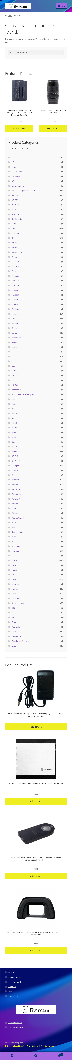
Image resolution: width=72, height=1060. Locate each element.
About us (12, 986)
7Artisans (16, 176)
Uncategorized (18, 603)
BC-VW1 (15, 209)
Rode (14, 541)
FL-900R (15, 299)
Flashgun (15, 309)
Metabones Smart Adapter (23, 394)
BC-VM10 (15, 204)
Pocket (15, 513)
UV (13, 617)
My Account (12, 1056)
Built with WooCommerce (43, 1046)
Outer (14, 475)
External (15, 266)
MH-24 (14, 413)
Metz (14, 404)
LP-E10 (15, 375)
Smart (14, 570)
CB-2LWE (15, 233)
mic (13, 418)
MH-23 (14, 408)
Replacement (17, 532)
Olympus (15, 465)
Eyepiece (15, 276)
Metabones (16, 389)
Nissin (14, 451)
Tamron (15, 589)
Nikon (14, 446)
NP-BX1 (15, 456)
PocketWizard (18, 518)
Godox (14, 328)
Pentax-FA (16, 503)
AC (13, 181)
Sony (14, 579)
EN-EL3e (15, 261)
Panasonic (16, 480)
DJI (13, 238)
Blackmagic (17, 219)
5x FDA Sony (17, 171)
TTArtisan (16, 598)
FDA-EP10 (16, 280)
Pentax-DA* (16, 499)
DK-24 (14, 247)
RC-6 (14, 522)
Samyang (15, 551)
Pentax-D (16, 489)
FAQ (10, 991)
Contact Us (13, 996)
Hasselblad (16, 337)
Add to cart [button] (19, 128)
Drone (14, 257)
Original (15, 470)
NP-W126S (16, 461)
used (13, 612)
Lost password (14, 982)
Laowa (14, 347)
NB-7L (14, 437)
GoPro (14, 333)
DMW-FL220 (17, 252)
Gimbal (15, 323)
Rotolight (16, 546)
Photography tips (16, 1027)
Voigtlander (17, 636)
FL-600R (15, 290)
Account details (15, 977)
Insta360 (15, 342)
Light (14, 371)
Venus (14, 622)
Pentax (15, 484)
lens (13, 366)
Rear (14, 527)
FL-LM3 (15, 304)
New (13, 442)
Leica (14, 361)
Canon (14, 228)
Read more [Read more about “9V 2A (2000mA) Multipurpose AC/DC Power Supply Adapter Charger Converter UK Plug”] (36, 726)
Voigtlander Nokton (20, 641)
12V (13, 157)
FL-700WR (16, 295)
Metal (14, 399)
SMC (13, 574)
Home (10, 16)
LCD (13, 356)
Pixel (14, 508)
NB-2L (14, 432)
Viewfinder (16, 627)
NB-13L (15, 427)
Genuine (15, 318)
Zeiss (14, 646)
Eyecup (15, 271)
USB (13, 608)
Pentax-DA (16, 494)
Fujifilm (15, 314)
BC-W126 (15, 214)
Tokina (14, 593)
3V (13, 162)
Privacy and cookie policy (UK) (17, 1046)
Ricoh (14, 536)
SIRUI (14, 565)
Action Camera (18, 186)
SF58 (14, 555)
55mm (14, 167)
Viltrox (14, 631)
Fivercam (15, 285)
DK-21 (14, 242)
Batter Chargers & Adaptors (23, 190)
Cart (55, 1054)
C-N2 (14, 224)
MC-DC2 (15, 385)
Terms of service (15, 1022)
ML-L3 (14, 423)
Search (36, 1056)
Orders (11, 972)
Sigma (14, 560)
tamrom (15, 584)
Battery (15, 195)
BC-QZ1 (15, 200)
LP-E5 (14, 380)
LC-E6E (15, 352)
